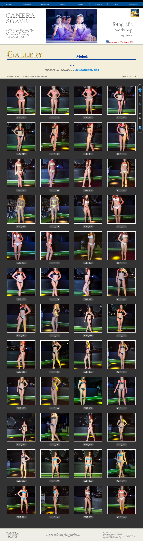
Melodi (82, 56)
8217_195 (88, 445)
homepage (9, 4)
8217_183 (88, 336)
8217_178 (55, 299)
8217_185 (21, 372)
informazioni (45, 4)
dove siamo (98, 4)
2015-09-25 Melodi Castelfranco (59, 70)
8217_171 (88, 227)
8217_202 (55, 517)
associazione (27, 4)
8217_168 (121, 190)
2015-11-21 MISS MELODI (38, 76)
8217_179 (88, 299)
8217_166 (55, 190)
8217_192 (121, 408)
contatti (80, 4)
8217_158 (55, 118)
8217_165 (21, 190)
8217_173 (21, 263)
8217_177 (21, 299)
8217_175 (88, 263)
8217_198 (55, 481)
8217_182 (55, 336)
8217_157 (21, 118)
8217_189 (21, 408)
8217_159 (88, 118)
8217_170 (55, 227)
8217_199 (88, 481)
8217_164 (121, 154)
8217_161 (21, 154)
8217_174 (55, 263)
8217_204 (121, 517)
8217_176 (121, 263)
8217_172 (121, 227)
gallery (62, 4)
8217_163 (88, 154)
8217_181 (21, 336)
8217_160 (121, 118)
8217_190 (55, 408)
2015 (71, 65)
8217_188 (121, 372)
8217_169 (21, 227)
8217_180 (121, 299)
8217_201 (21, 517)
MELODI (20, 76)
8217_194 (55, 445)
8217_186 (55, 372)
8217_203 (88, 517)
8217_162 (55, 154)
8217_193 (21, 445)
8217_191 (88, 408)
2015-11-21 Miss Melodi (87, 70)
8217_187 (88, 372)
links (116, 4)
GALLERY (10, 76)
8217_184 (121, 336)
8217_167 (88, 190)
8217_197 (21, 481)
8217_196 (121, 445)
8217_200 (121, 481)
